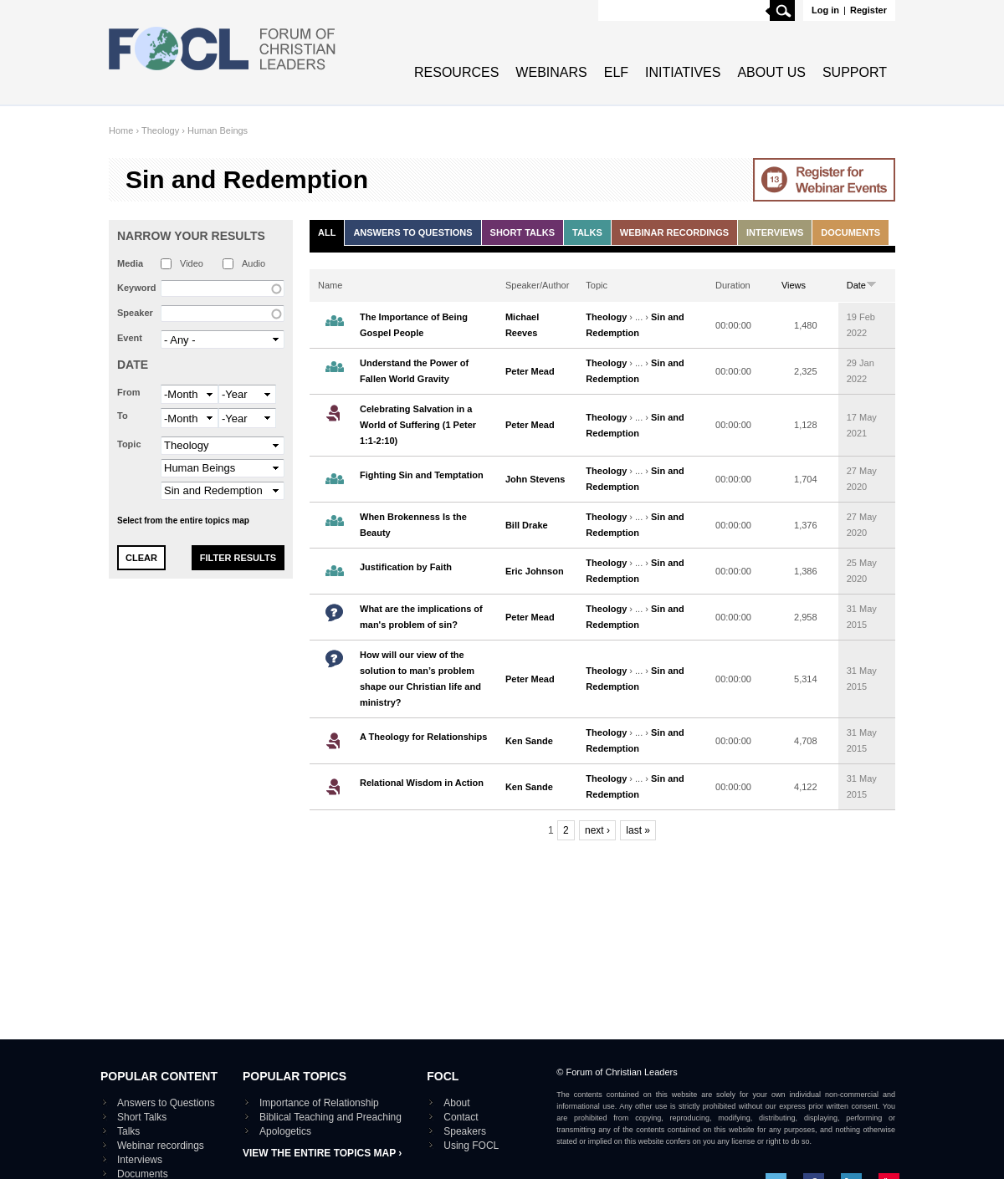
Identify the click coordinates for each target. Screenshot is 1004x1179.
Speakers (464, 1131)
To (122, 416)
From (129, 392)
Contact (460, 1117)
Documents (850, 232)
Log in (825, 10)
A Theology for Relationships (423, 737)
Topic (129, 444)
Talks (587, 232)
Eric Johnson (534, 571)
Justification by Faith (406, 567)
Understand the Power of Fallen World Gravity (414, 371)
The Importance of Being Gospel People (414, 325)
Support (854, 72)
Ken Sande (529, 741)
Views (793, 285)
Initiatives (682, 72)
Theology (160, 130)
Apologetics (285, 1131)
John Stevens (535, 479)
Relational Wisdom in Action (422, 783)
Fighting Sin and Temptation (422, 475)
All (327, 232)
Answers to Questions (412, 232)
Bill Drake (526, 525)
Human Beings (217, 130)
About (456, 1103)
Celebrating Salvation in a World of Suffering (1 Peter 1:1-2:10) (418, 425)
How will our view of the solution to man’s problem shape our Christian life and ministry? (420, 678)
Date (132, 364)
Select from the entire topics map (183, 520)
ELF (616, 72)
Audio (253, 263)
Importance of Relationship (319, 1103)
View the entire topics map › (322, 1153)
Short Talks (522, 232)
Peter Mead (530, 371)
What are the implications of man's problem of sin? (421, 617)
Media (130, 263)
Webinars (551, 72)
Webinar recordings (674, 232)
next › (597, 830)
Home (121, 130)
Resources (456, 72)
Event (129, 338)
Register (868, 10)
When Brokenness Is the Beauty (413, 525)
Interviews (774, 232)
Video (191, 263)
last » (638, 830)
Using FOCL (471, 1145)
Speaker (135, 313)
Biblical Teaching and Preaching (330, 1117)
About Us (771, 72)
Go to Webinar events (824, 180)
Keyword (136, 288)
